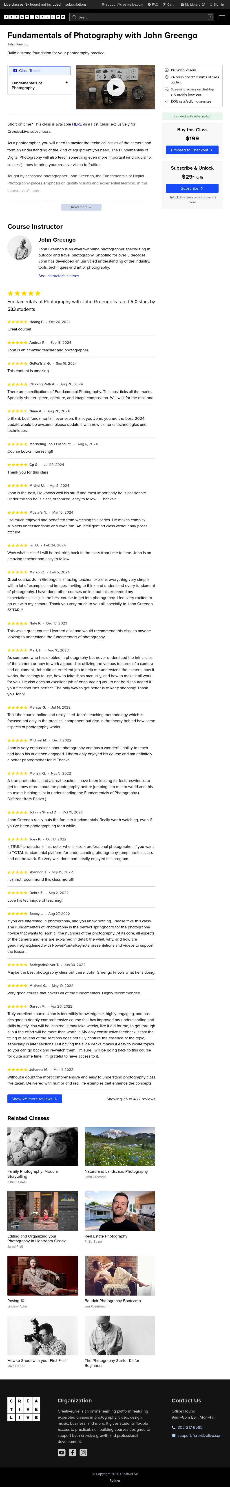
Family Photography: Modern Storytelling (32, 1173)
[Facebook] (73, 1453)
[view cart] (169, 4)
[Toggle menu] (222, 17)
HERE (77, 124)
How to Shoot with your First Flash (37, 1360)
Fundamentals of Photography (27, 85)
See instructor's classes (58, 276)
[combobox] (142, 17)
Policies (115, 1480)
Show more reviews (34, 1099)
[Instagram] (83, 1453)
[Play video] (115, 87)
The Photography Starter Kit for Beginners (112, 1363)
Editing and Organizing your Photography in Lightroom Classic (36, 1238)
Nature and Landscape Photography (116, 1171)
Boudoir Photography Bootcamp (113, 1300)
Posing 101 (16, 1300)
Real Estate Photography (106, 1236)
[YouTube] (62, 1453)
